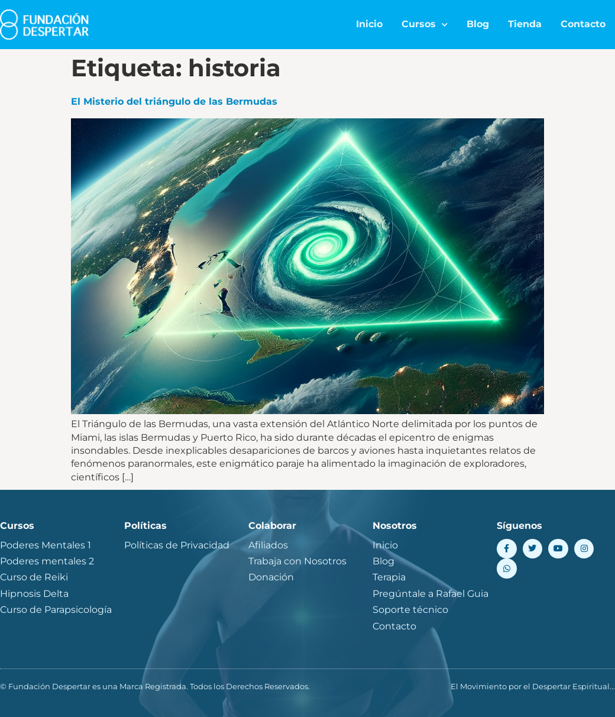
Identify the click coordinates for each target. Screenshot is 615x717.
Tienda (525, 24)
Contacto (583, 24)
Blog (478, 24)
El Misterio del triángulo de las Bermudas (174, 101)
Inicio (369, 24)
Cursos (425, 24)
